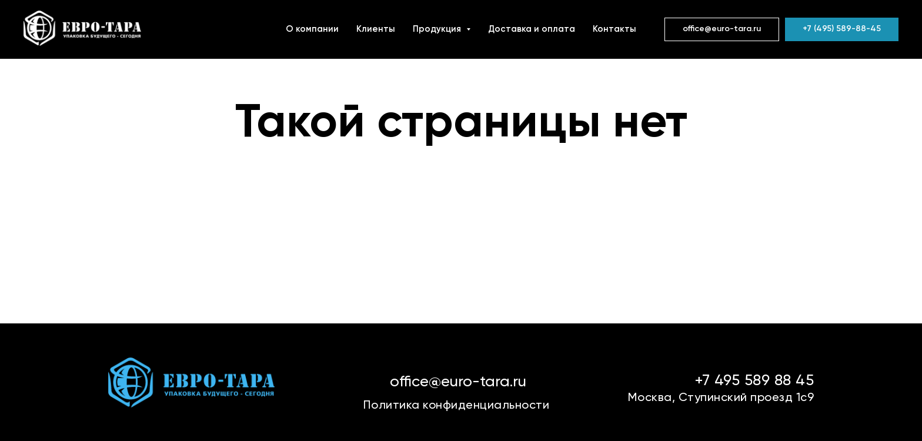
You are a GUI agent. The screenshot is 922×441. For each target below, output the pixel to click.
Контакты (614, 29)
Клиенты (375, 29)
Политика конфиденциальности (456, 406)
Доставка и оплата (531, 29)
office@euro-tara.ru (458, 382)
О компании (312, 29)
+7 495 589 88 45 (754, 381)
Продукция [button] (438, 29)
